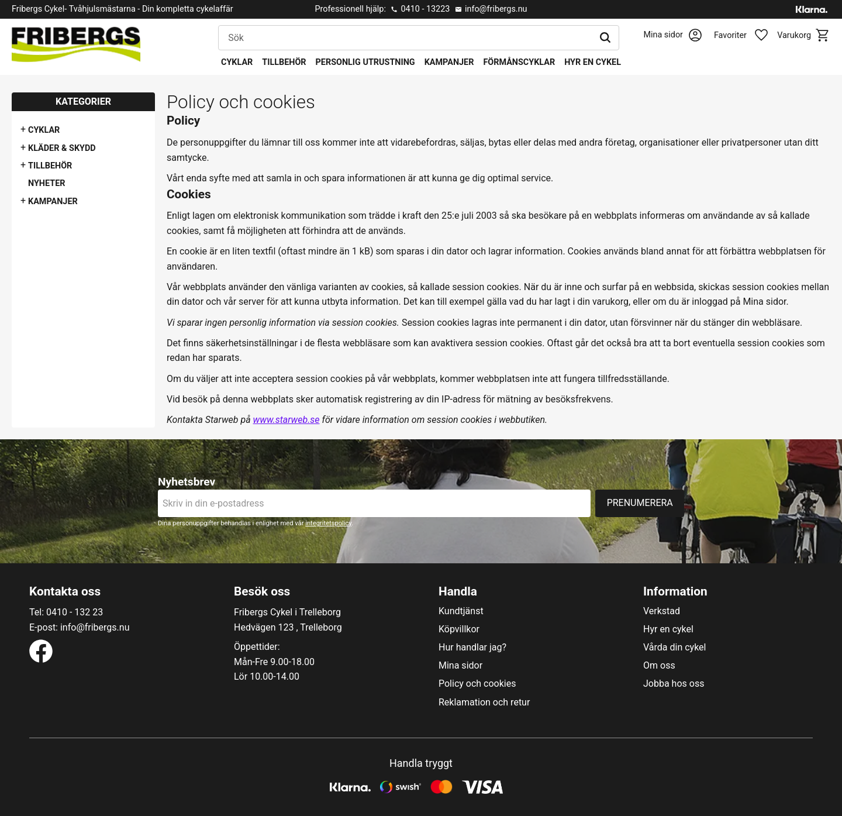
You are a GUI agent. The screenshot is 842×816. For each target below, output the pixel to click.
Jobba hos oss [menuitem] (673, 684)
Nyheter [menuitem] (46, 183)
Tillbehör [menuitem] (284, 62)
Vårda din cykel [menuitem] (674, 647)
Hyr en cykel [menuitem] (592, 62)
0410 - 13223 (425, 9)
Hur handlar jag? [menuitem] (472, 647)
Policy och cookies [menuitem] (477, 684)
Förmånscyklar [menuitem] (519, 62)
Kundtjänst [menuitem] (461, 611)
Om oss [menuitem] (659, 665)
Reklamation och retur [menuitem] (484, 702)
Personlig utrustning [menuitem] (365, 62)
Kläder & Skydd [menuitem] (62, 148)
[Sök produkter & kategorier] (405, 38)
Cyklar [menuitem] (237, 62)
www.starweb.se (286, 419)
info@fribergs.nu (496, 9)
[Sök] (605, 38)
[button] (747, 35)
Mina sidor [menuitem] (460, 665)
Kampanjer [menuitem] (449, 62)
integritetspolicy (328, 523)
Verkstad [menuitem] (661, 611)
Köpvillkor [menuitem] (459, 629)
